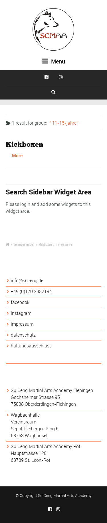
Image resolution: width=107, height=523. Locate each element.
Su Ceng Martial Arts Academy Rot (45, 446)
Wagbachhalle (25, 415)
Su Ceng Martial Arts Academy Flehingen (52, 390)
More (17, 155)
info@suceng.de (27, 280)
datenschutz (23, 335)
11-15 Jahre (64, 244)
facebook (20, 302)
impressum (22, 324)
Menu (53, 61)
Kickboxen (24, 144)
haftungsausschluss (31, 346)
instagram (21, 313)
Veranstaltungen (24, 244)
